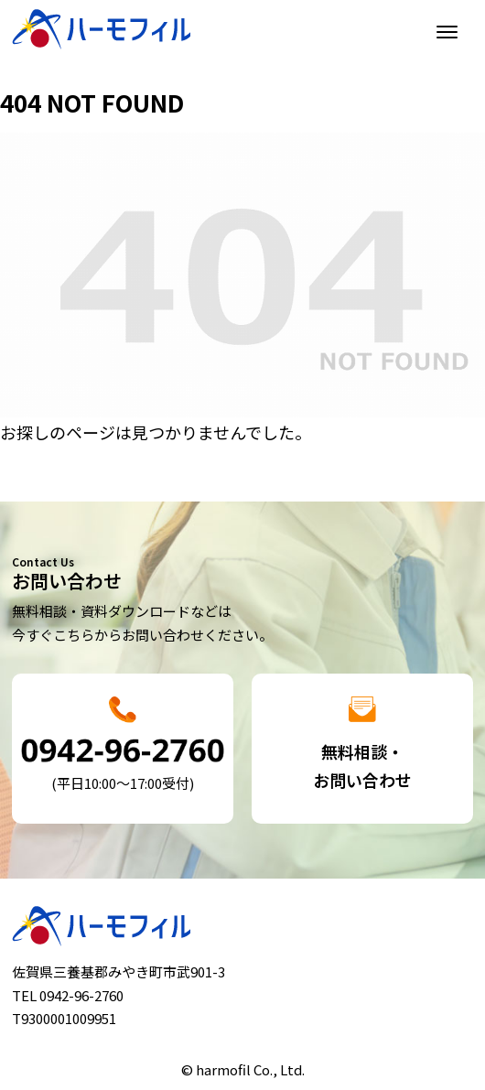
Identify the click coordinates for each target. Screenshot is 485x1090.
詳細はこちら (122, 749)
